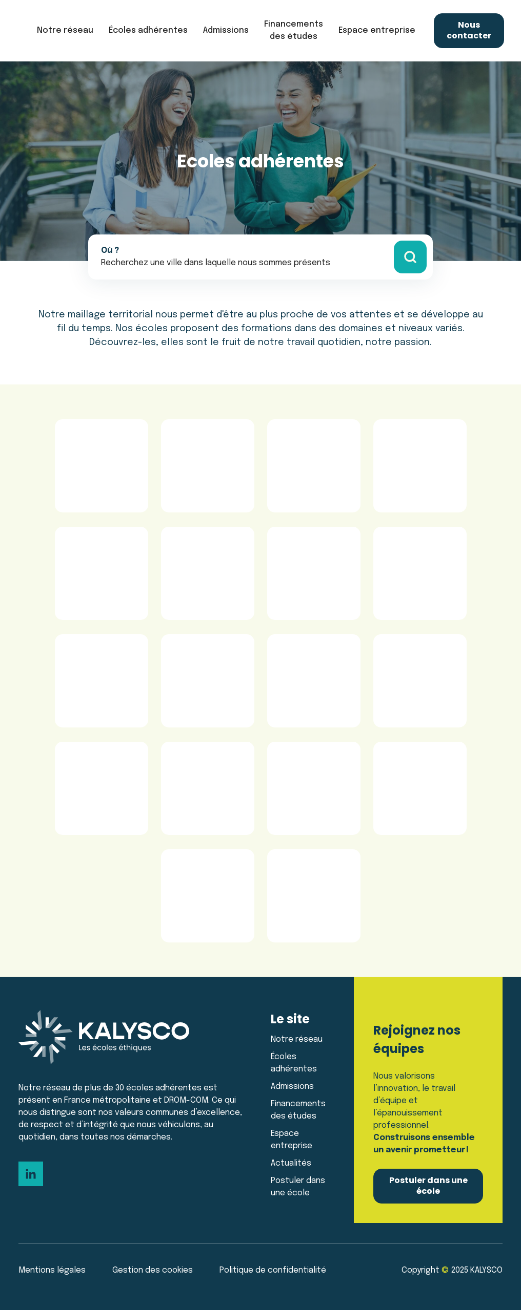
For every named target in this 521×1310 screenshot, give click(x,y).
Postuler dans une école (298, 1186)
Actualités (291, 1163)
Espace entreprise (291, 1139)
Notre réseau (297, 1039)
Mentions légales (52, 1270)
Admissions (292, 1086)
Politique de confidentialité (272, 1270)
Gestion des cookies (152, 1270)
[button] (65, 30)
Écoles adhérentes (148, 30)
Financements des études (293, 30)
